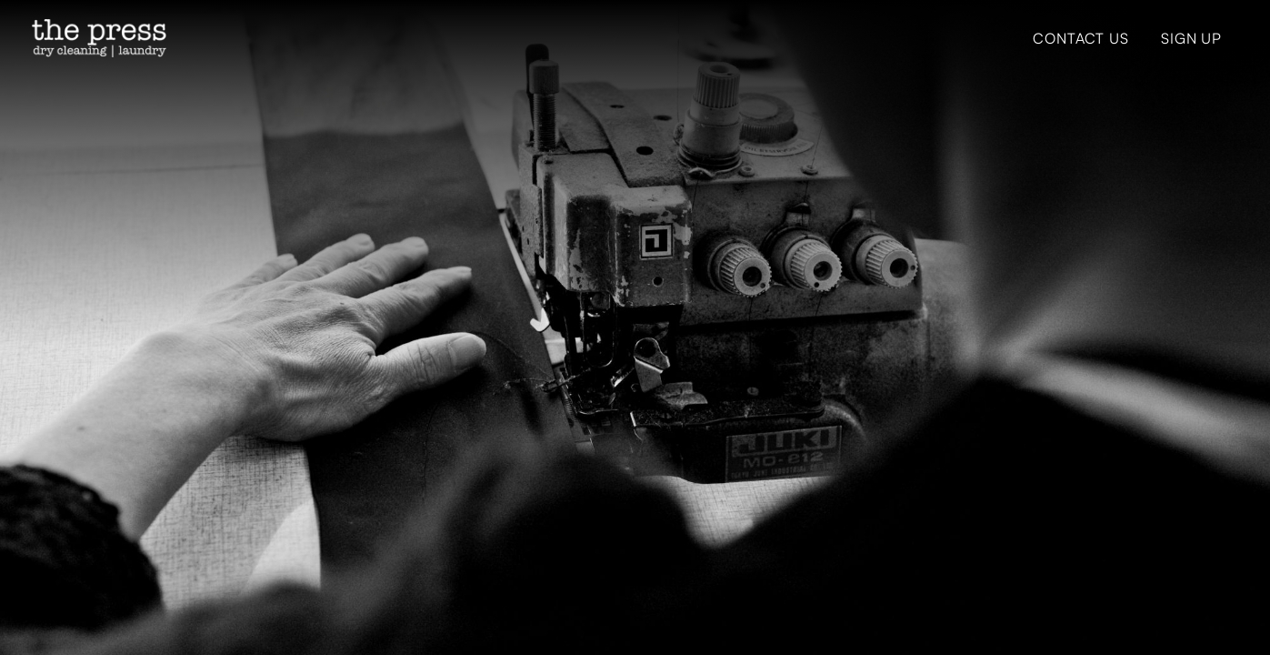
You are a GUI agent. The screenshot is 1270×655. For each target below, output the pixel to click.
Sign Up (1191, 38)
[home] (99, 38)
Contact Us (1080, 38)
